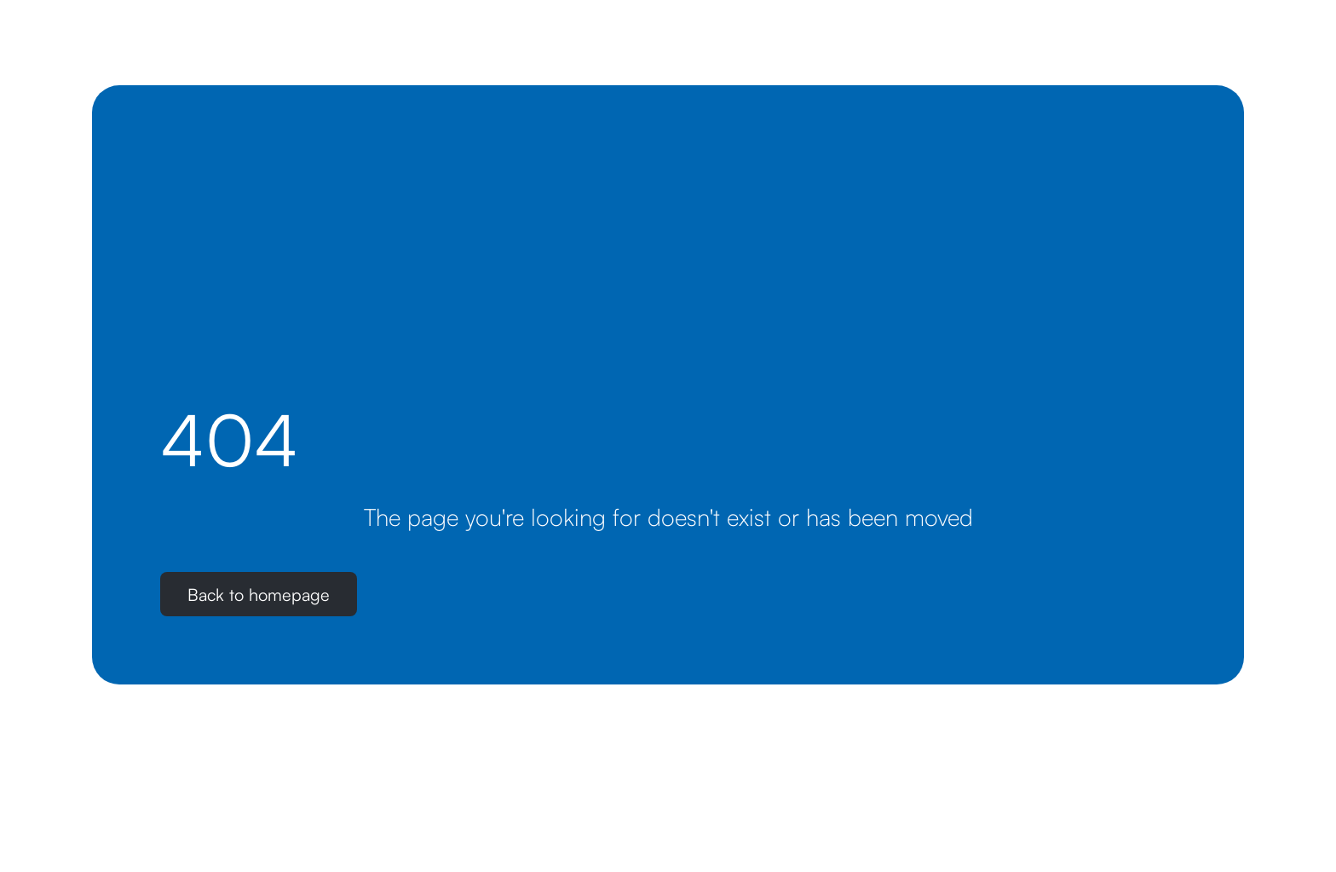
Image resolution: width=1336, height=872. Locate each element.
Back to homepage (258, 594)
